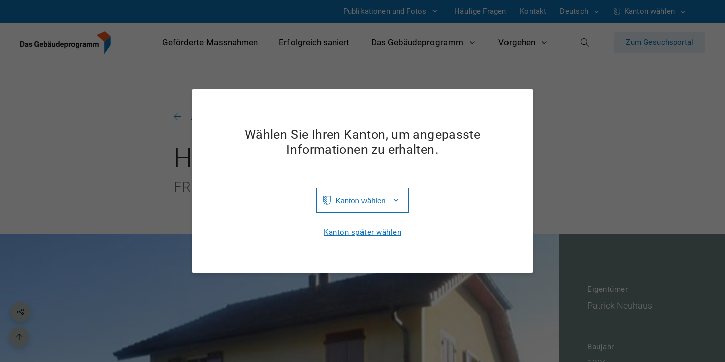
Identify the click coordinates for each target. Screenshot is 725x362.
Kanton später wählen (362, 232)
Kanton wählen (360, 200)
